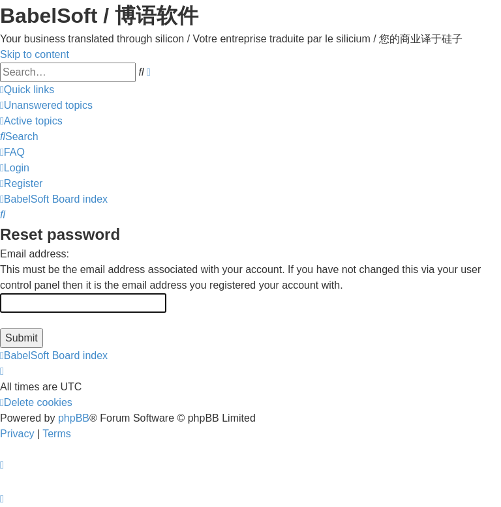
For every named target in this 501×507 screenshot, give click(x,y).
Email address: (34, 253)
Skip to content (34, 54)
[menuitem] (46, 105)
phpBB (73, 418)
